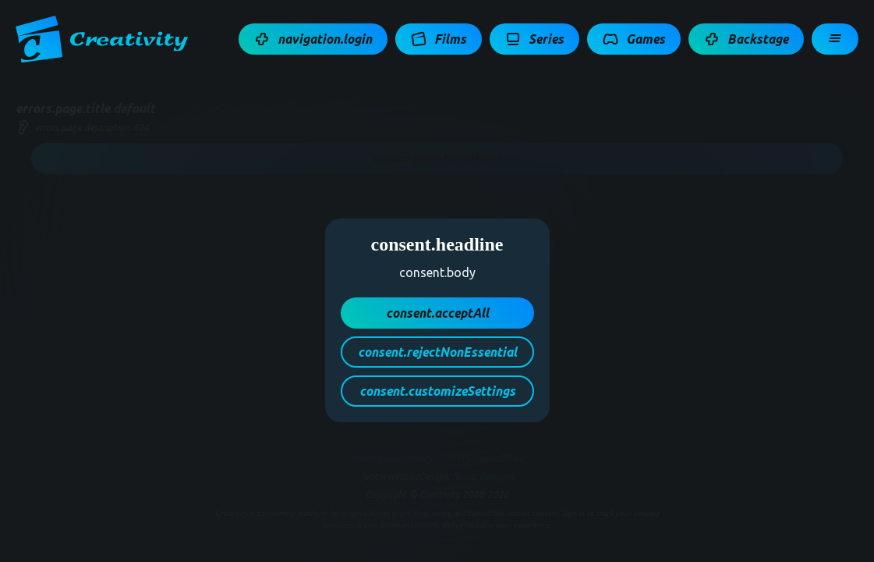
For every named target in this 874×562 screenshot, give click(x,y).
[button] (313, 39)
